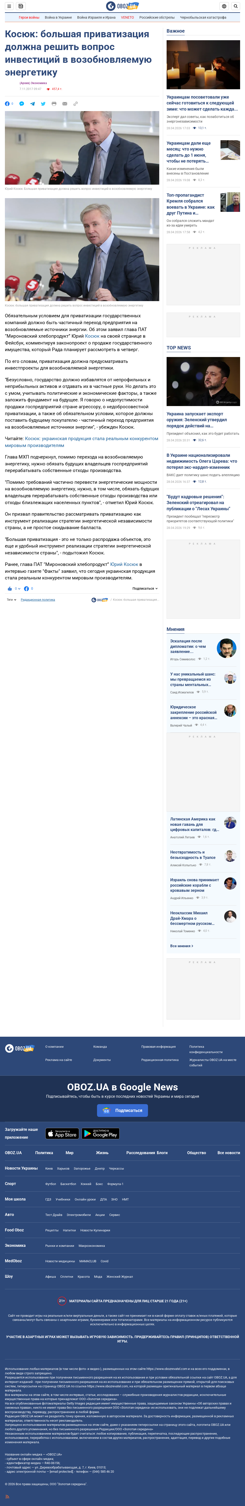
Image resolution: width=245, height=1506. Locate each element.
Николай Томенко (182, 931)
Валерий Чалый (181, 725)
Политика (44, 1152)
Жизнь (102, 1152)
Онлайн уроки (85, 1199)
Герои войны (29, 17)
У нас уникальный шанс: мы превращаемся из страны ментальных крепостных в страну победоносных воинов (193, 680)
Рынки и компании (59, 1246)
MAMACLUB (87, 1261)
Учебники (63, 1199)
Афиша (50, 1276)
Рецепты (52, 1230)
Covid (104, 1261)
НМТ (125, 1199)
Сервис (114, 1215)
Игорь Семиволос (182, 659)
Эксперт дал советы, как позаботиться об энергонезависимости (200, 119)
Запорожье (82, 1168)
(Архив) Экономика (33, 83)
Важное (176, 31)
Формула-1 (115, 1184)
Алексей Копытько (183, 865)
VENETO (127, 17)
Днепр (100, 1168)
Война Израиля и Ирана (96, 17)
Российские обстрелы (157, 17)
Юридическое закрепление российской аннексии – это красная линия (193, 712)
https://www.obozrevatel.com (167, 1369)
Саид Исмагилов (182, 692)
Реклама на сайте (58, 1060)
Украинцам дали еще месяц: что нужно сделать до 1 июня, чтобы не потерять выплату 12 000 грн (189, 152)
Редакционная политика (38, 599)
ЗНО (114, 1199)
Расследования (140, 1152)
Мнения (175, 629)
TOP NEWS (179, 348)
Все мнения (180, 946)
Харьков (63, 1168)
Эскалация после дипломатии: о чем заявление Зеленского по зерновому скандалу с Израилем (191, 646)
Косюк (92, 336)
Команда (100, 1046)
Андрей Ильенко (181, 898)
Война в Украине (58, 17)
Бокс (99, 1184)
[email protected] (61, 1471)
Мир (70, 1152)
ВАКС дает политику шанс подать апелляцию (203, 475)
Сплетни (66, 1276)
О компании (54, 1046)
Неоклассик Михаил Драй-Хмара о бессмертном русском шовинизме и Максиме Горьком (191, 918)
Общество (196, 1152)
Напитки (69, 1230)
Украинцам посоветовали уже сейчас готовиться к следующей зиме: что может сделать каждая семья (202, 103)
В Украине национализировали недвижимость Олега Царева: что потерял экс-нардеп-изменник (202, 461)
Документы (102, 1060)
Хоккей (86, 1184)
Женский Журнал (120, 1276)
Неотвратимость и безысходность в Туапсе (193, 855)
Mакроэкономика (92, 1246)
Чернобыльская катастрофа (203, 17)
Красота (84, 1276)
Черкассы (116, 1168)
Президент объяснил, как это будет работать (203, 433)
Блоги (162, 1152)
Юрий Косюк (124, 564)
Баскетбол (68, 1184)
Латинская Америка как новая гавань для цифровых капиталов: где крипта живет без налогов (194, 824)
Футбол (50, 1184)
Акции (100, 1215)
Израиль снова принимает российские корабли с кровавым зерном (194, 885)
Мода (98, 1276)
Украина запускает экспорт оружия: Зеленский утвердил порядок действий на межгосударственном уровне (197, 420)
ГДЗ (48, 1199)
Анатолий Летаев (182, 837)
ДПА (103, 1199)
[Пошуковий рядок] (236, 6)
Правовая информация (158, 1046)
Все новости (229, 1152)
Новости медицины (60, 1261)
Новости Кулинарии (95, 1230)
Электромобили (79, 1215)
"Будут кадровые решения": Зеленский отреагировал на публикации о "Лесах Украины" (198, 502)
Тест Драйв (53, 1215)
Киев (49, 1168)
